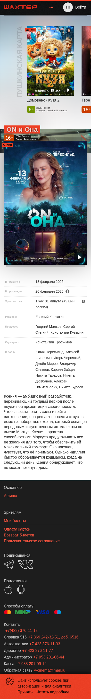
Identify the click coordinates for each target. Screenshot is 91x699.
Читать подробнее (53, 692)
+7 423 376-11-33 (44, 644)
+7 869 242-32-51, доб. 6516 (53, 637)
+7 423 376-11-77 (37, 650)
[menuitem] (51, 7)
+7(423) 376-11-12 (21, 630)
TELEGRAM (9, 564)
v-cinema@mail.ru (49, 670)
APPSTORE (8, 589)
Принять (25, 692)
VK (25, 564)
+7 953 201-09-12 (31, 664)
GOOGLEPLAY (21, 589)
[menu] (48, 7)
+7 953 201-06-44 (48, 657)
